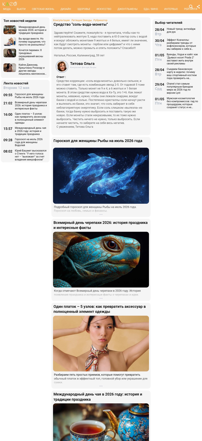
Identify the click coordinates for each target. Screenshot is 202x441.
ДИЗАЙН (65, 9)
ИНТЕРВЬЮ (171, 9)
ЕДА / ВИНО (151, 9)
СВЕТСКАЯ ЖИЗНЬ (43, 9)
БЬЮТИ (21, 9)
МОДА (7, 9)
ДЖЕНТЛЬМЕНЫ (127, 9)
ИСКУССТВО (104, 9)
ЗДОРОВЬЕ (83, 9)
